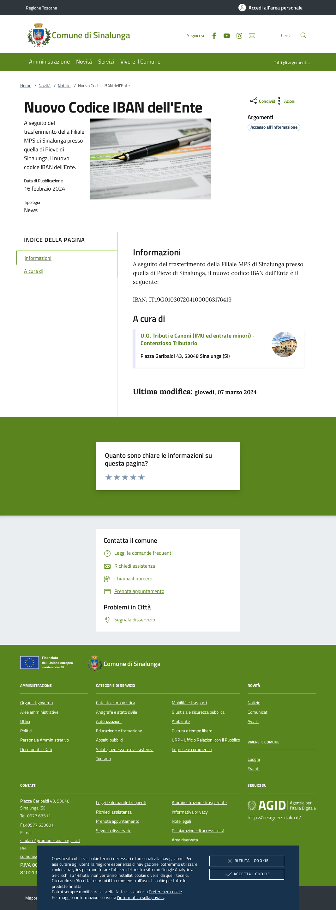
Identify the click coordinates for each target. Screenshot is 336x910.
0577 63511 (39, 815)
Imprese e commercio (192, 749)
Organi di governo (36, 702)
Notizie (64, 85)
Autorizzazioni (109, 721)
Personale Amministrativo (44, 739)
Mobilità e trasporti (189, 702)
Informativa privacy (190, 812)
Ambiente (181, 721)
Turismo (103, 758)
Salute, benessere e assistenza (124, 749)
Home (25, 85)
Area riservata (185, 839)
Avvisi (253, 721)
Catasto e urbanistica (115, 702)
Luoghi (254, 759)
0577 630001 (40, 824)
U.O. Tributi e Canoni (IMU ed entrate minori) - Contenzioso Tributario (198, 339)
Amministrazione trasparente (199, 802)
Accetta (247, 874)
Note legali (181, 821)
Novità (45, 85)
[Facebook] (211, 35)
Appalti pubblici (109, 739)
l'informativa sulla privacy (140, 897)
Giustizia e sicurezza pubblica (198, 712)
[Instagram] (237, 35)
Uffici (25, 721)
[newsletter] (249, 35)
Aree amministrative (39, 712)
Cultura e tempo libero (192, 730)
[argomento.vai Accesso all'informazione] (273, 126)
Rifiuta (247, 861)
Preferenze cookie (165, 891)
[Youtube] (224, 35)
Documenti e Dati (36, 749)
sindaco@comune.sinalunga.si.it (50, 840)
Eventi (254, 768)
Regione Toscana (41, 7)
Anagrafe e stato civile (116, 712)
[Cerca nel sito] (303, 35)
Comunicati (258, 712)
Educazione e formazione (119, 730)
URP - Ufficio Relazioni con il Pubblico (206, 739)
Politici (26, 730)
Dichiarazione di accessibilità (198, 830)
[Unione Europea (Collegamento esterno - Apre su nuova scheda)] (48, 664)
